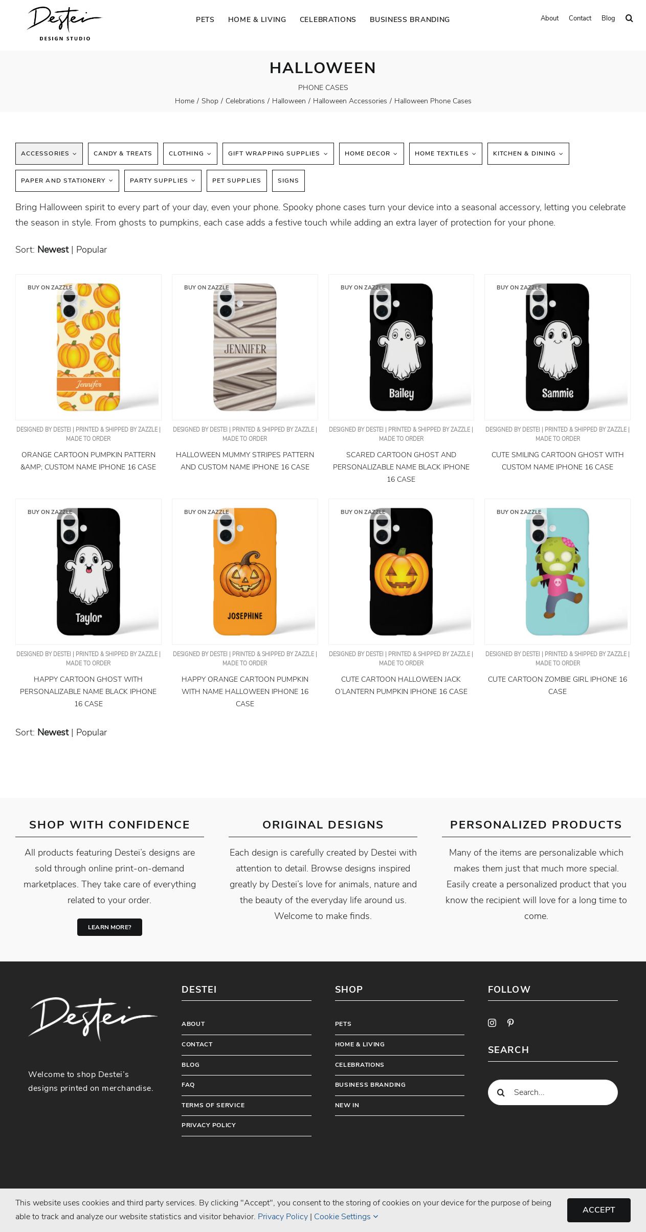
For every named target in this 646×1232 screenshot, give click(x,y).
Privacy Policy (283, 1216)
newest (53, 249)
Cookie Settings (346, 1216)
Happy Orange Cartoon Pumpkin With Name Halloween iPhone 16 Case (245, 692)
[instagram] (492, 1023)
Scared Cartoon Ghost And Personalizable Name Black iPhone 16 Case (401, 467)
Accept (599, 1210)
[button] (629, 18)
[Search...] (553, 1092)
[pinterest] (510, 1023)
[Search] (501, 1092)
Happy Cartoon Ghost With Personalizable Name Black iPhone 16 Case (88, 692)
